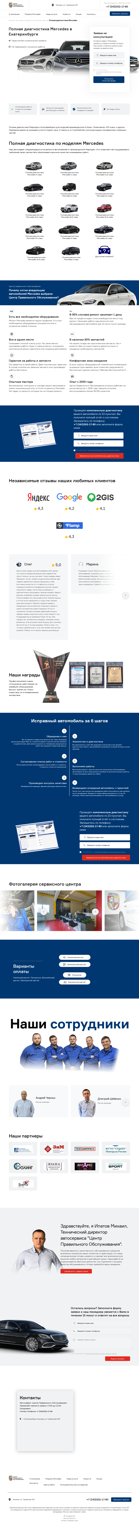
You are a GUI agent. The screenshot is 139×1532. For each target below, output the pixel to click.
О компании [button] (14, 14)
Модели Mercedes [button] (33, 14)
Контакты (91, 14)
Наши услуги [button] (51, 14)
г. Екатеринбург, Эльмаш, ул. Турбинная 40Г (40, 1419)
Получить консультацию (109, 79)
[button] (125, 595)
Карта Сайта (49, 1485)
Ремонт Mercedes (16, 20)
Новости (66, 14)
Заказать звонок (120, 13)
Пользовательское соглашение (74, 1485)
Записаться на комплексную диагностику (99, 456)
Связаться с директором (76, 1271)
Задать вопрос (118, 1358)
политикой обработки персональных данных (109, 72)
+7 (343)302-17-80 (117, 6)
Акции (78, 14)
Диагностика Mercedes (36, 20)
